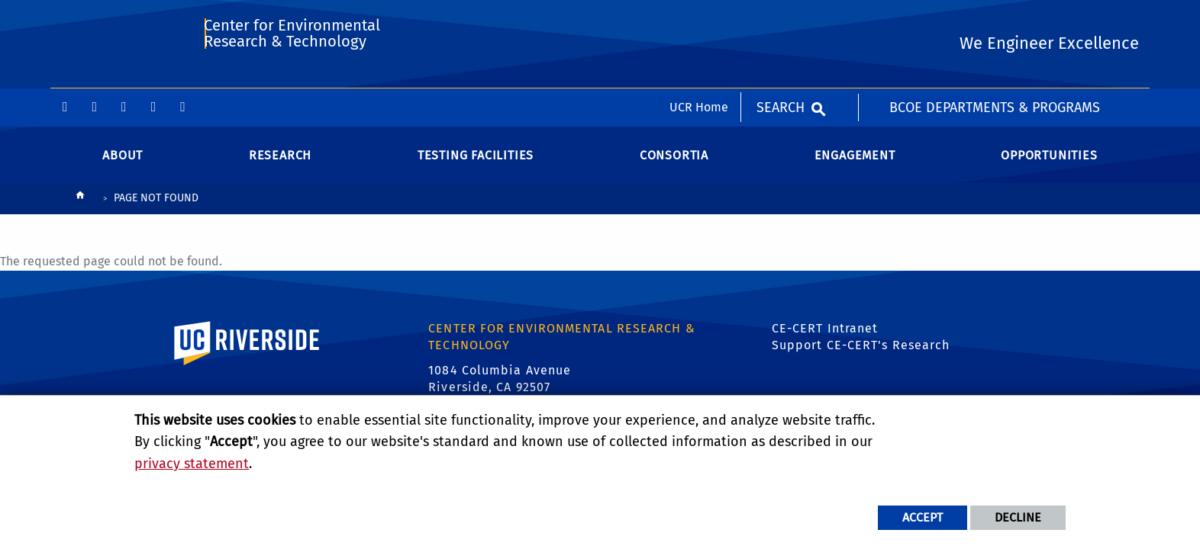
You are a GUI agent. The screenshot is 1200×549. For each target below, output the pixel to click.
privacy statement (191, 463)
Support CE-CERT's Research (861, 358)
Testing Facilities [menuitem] (476, 167)
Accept (922, 517)
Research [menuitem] (280, 167)
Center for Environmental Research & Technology (290, 81)
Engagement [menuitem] (855, 167)
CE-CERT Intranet (825, 340)
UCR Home (698, 18)
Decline (1018, 517)
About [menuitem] (122, 167)
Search (780, 19)
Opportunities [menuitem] (1049, 167)
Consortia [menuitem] (674, 167)
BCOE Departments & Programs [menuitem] (994, 19)
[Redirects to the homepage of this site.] (80, 211)
